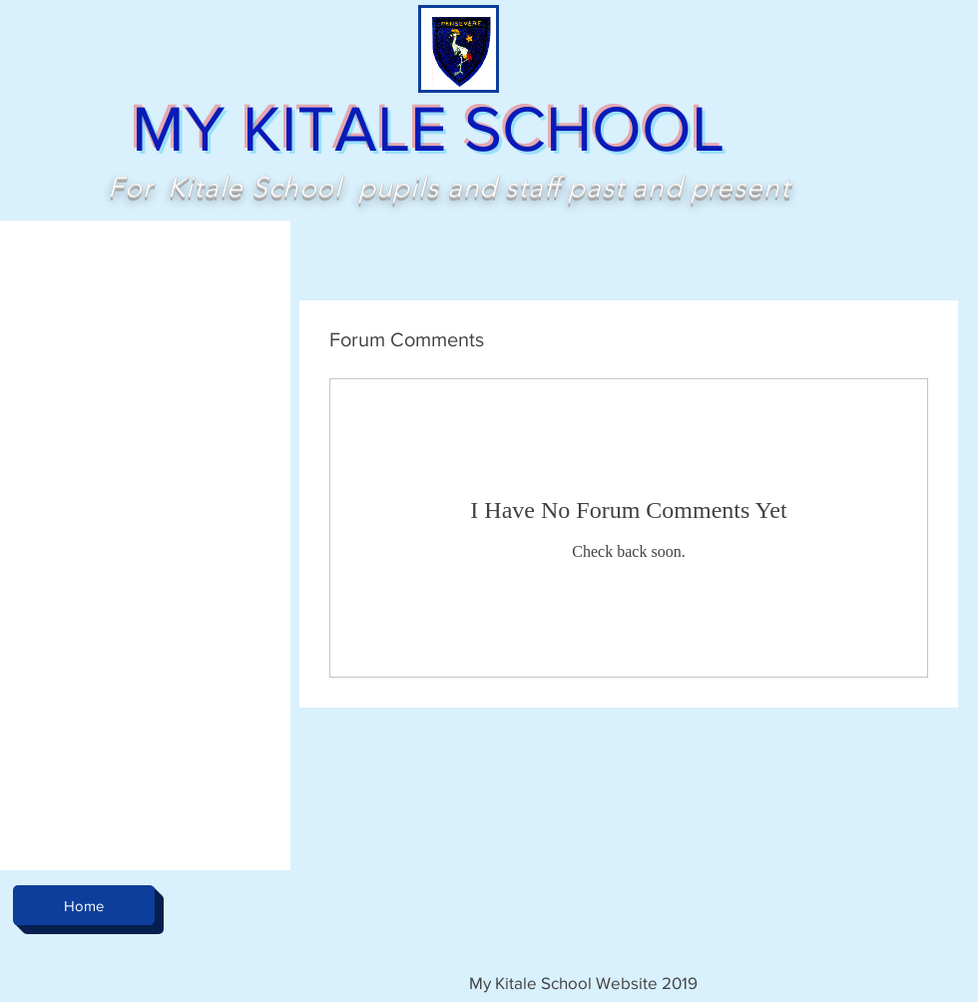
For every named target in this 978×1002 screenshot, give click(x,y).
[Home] (84, 905)
